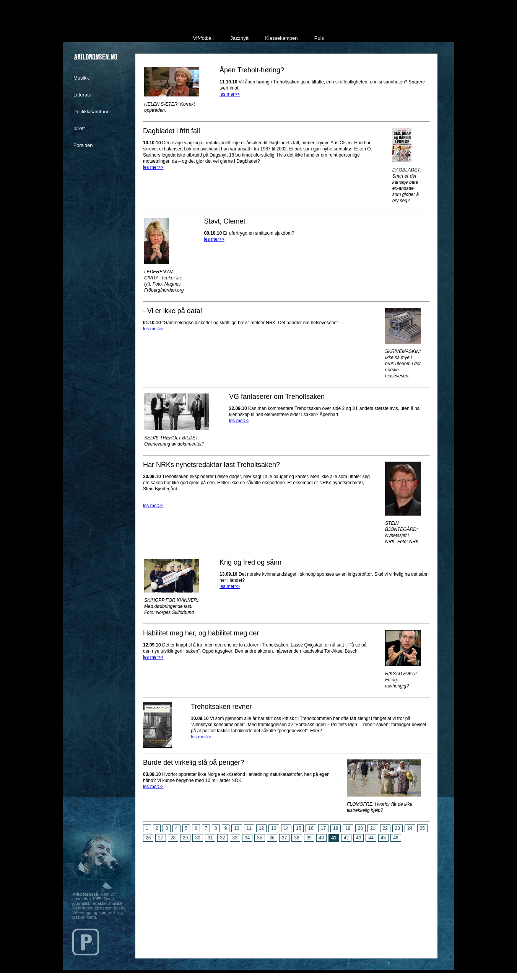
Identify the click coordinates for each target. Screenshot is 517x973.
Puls (319, 38)
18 (335, 828)
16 (310, 828)
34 (247, 838)
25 (422, 828)
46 (395, 838)
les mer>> (229, 94)
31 (210, 838)
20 (360, 828)
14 (286, 828)
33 (234, 838)
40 (321, 838)
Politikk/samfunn (91, 111)
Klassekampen (281, 38)
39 (309, 838)
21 (372, 828)
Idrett (79, 128)
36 (272, 838)
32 (222, 838)
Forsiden (83, 145)
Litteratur (83, 95)
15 (298, 828)
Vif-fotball (203, 38)
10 (236, 828)
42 (346, 838)
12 (261, 828)
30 (197, 838)
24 (409, 828)
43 (358, 838)
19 (347, 828)
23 (397, 828)
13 (273, 828)
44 (370, 838)
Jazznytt (239, 38)
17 (323, 828)
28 (173, 838)
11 (249, 828)
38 (296, 838)
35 (259, 838)
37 (284, 838)
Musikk (81, 78)
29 (185, 838)
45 (383, 838)
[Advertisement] (286, 897)
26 (148, 838)
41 (333, 838)
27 (160, 838)
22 (385, 828)
